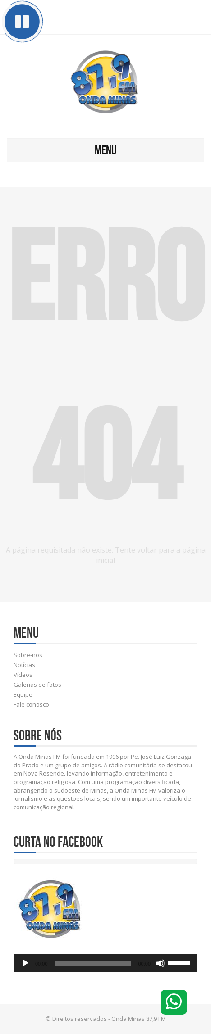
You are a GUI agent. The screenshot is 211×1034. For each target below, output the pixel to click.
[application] (105, 963)
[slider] (93, 963)
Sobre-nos (28, 655)
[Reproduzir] (25, 963)
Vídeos (23, 675)
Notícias (24, 665)
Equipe (23, 694)
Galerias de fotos (37, 684)
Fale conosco (31, 704)
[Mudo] (160, 963)
